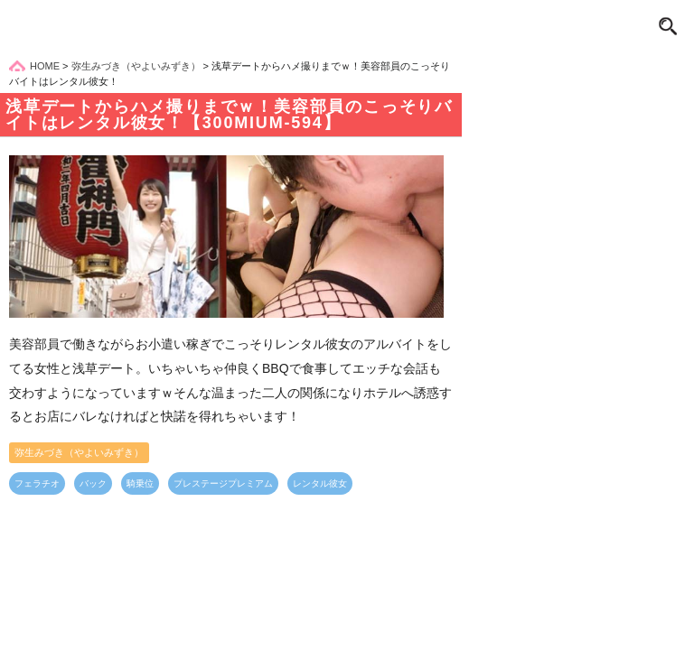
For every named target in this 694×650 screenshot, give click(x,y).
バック (93, 483)
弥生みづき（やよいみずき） (79, 452)
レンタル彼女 (320, 483)
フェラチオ (37, 483)
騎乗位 (140, 483)
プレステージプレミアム (223, 483)
